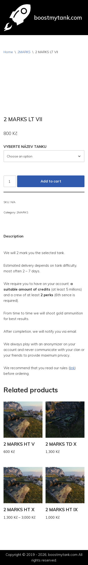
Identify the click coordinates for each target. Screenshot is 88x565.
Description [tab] (13, 236)
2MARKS (24, 52)
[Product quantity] (10, 181)
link (72, 368)
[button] (44, 253)
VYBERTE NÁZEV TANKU (25, 146)
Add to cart (51, 181)
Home (8, 52)
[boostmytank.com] (43, 17)
